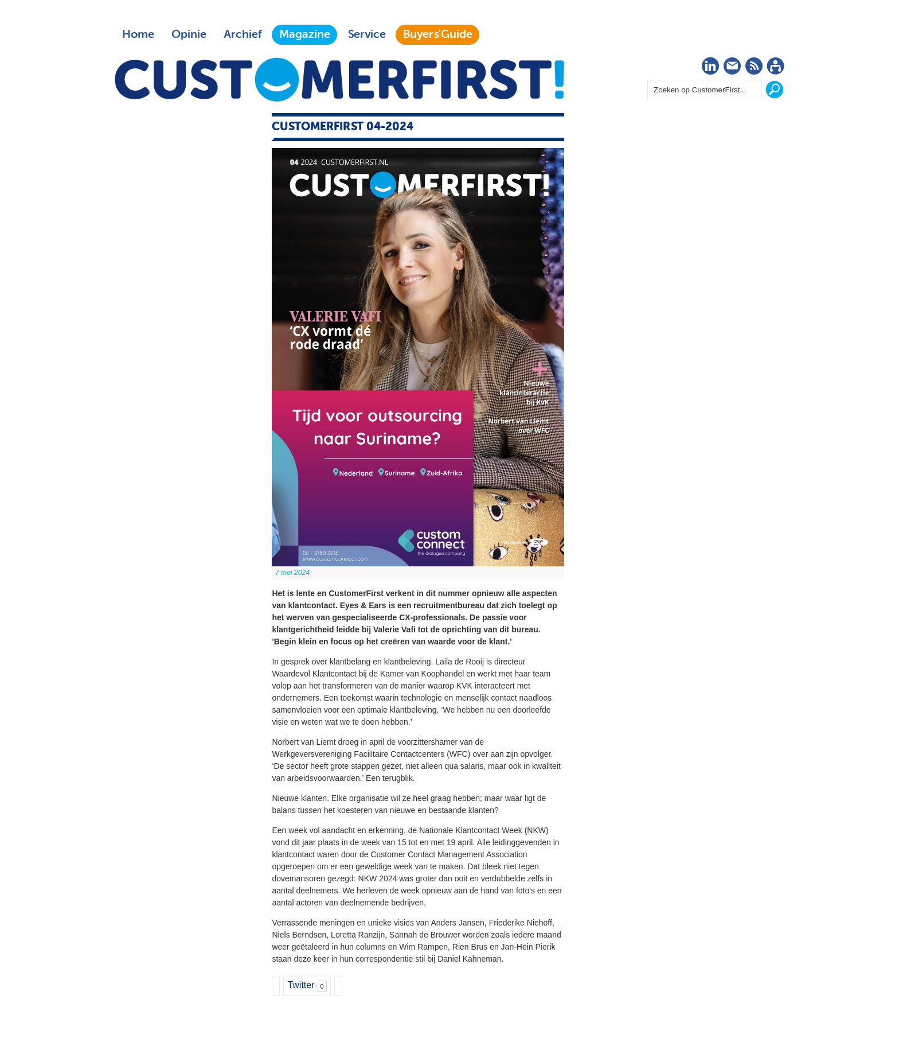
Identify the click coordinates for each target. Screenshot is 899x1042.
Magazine (304, 34)
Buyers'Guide (437, 34)
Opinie (188, 34)
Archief (243, 34)
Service (366, 34)
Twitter (300, 985)
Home (138, 34)
